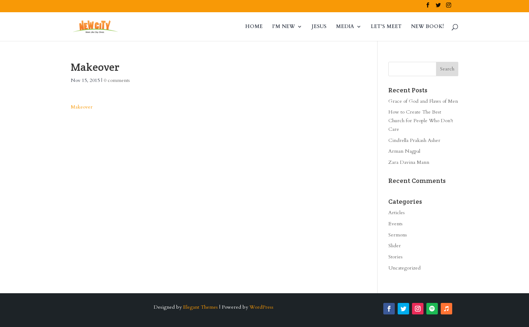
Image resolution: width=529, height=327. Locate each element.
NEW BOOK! (427, 27)
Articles (396, 212)
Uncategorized (404, 267)
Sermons (397, 234)
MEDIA (345, 27)
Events (395, 223)
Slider (394, 245)
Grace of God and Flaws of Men (423, 101)
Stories (395, 256)
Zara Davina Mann (408, 162)
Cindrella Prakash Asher (414, 140)
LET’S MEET (386, 27)
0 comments (117, 80)
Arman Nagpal (404, 151)
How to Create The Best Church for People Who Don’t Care (420, 121)
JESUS (319, 27)
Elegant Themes (200, 307)
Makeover (82, 106)
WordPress (261, 307)
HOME (254, 27)
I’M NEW (283, 27)
